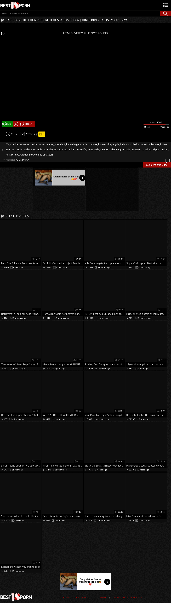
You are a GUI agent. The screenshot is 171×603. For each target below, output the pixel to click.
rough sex (27, 154)
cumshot (146, 149)
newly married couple (112, 149)
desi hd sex (91, 144)
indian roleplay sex (47, 149)
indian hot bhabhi (129, 144)
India (127, 149)
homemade (93, 149)
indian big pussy (75, 144)
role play (16, 154)
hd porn (156, 149)
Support (101, 597)
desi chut (60, 144)
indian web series (26, 149)
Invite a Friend (83, 597)
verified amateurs (43, 154)
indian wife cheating (43, 144)
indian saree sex (22, 144)
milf (8, 154)
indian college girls (108, 144)
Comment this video (158, 164)
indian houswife (77, 149)
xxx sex (63, 149)
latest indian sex (149, 144)
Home (66, 597)
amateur (135, 149)
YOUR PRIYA (22, 159)
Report (28, 123)
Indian (164, 149)
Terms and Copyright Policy (127, 597)
